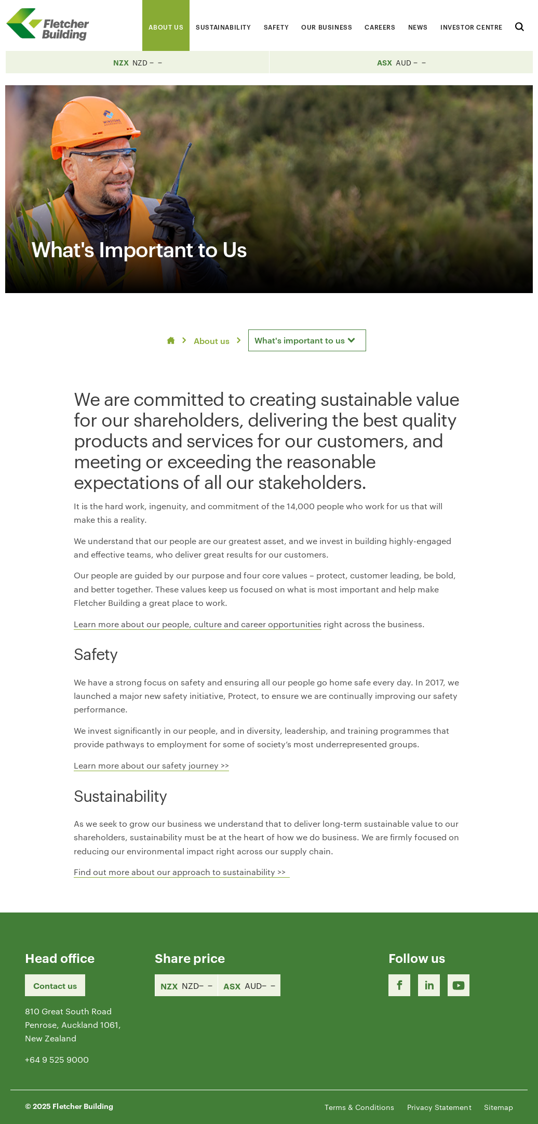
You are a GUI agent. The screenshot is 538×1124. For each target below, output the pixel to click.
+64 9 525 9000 (57, 1059)
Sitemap (498, 1107)
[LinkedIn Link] (429, 985)
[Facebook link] (399, 985)
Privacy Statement (439, 1107)
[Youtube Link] (458, 985)
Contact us (55, 985)
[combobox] (307, 340)
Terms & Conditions (359, 1107)
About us (212, 340)
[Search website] (519, 25)
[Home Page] (52, 24)
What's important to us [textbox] (299, 340)
